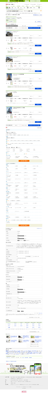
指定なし (8, 140)
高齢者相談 (26, 197)
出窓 (7, 190)
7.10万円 (39, 325)
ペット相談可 (26, 157)
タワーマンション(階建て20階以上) (9, 204)
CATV (25, 207)
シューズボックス (18, 182)
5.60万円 (27, 325)
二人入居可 (26, 196)
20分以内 (31, 143)
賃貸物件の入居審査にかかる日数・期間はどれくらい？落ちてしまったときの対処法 (26, 336)
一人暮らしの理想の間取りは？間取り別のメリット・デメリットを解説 (14, 341)
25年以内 (34, 140)
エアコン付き (8, 157)
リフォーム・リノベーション (19, 204)
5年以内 (19, 140)
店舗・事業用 (26, 357)
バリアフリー (26, 203)
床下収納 (35, 182)
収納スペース (26, 182)
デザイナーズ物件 (9, 203)
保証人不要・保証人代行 (30, 353)
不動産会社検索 (21, 384)
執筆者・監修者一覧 (34, 384)
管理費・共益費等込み (9, 133)
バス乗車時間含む (9, 144)
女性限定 (35, 196)
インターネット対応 (18, 207)
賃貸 (23, 357)
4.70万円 (27, 327)
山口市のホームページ (39, 228)
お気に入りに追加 (31, 45)
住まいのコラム (30, 384)
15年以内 (26, 140)
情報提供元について (8, 361)
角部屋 (34, 168)
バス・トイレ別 (9, 156)
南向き (8, 169)
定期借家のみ (18, 200)
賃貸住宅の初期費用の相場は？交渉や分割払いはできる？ (14, 337)
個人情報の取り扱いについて (14, 378)
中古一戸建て (22, 381)
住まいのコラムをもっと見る (35, 346)
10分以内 (23, 143)
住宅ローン (30, 381)
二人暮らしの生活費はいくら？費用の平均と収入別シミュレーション (26, 341)
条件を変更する (11, 21)
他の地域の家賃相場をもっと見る (34, 331)
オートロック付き (9, 172)
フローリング (26, 185)
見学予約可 (8, 158)
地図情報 (38, 384)
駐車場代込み (15, 133)
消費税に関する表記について (20, 378)
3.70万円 (21, 325)
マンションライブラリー (16, 384)
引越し (13, 384)
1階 (7, 168)
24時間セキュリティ (36, 172)
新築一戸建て (19, 381)
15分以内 (27, 143)
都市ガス (26, 190)
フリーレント (17, 211)
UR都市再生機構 (27, 211)
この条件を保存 (38, 21)
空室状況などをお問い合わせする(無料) (34, 125)
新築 (11, 140)
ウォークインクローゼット (10, 182)
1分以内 (12, 143)
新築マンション (12, 381)
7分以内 (20, 143)
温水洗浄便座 (8, 176)
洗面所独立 (17, 157)
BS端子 (35, 207)
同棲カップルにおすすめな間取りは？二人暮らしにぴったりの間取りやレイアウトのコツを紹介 (38, 341)
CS (7, 208)
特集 (11, 384)
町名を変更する (13, 18)
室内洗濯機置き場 (36, 156)
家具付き (35, 186)
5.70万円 (33, 325)
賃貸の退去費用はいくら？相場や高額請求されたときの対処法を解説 (38, 337)
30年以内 (38, 140)
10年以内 (22, 140)
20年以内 (30, 140)
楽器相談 (8, 197)
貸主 (7, 211)
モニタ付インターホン (18, 172)
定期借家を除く (13, 200)
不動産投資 (30, 357)
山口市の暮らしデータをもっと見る (35, 317)
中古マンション (8, 357)
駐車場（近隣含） (18, 156)
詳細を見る (38, 45)
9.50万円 (39, 327)
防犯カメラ (26, 172)
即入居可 (17, 196)
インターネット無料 (36, 157)
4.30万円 (15, 325)
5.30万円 (33, 327)
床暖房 (17, 186)
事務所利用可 (17, 197)
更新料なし (7, 353)
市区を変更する (8, 18)
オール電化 (35, 203)
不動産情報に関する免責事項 (13, 361)
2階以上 (26, 156)
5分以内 (16, 143)
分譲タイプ (17, 203)
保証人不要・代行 (36, 197)
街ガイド (27, 384)
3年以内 (15, 140)
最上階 (26, 168)
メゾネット (26, 186)
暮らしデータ (24, 384)
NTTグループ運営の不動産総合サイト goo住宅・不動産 (12, 2)
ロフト (34, 185)
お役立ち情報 (6, 384)
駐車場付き (19, 351)
